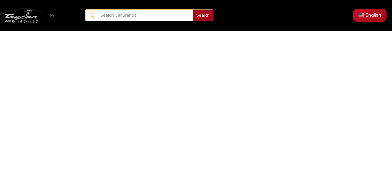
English (370, 15)
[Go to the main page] (22, 15)
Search (203, 15)
